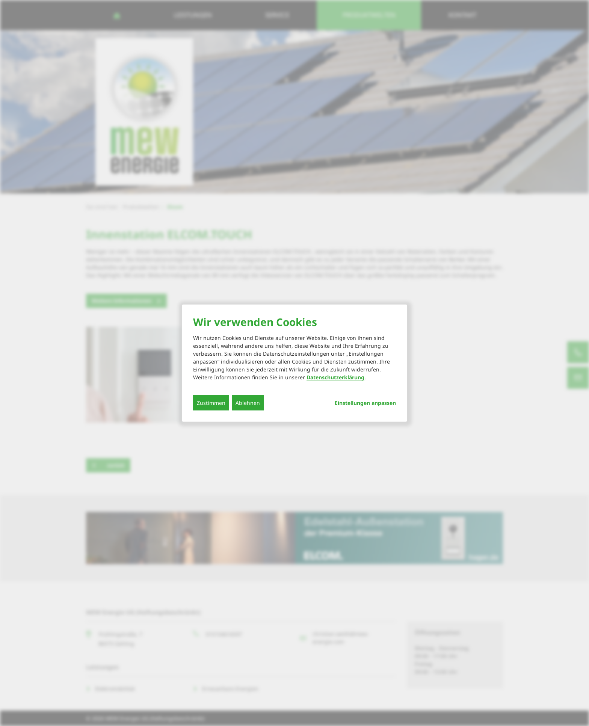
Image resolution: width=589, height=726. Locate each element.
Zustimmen (211, 402)
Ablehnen (248, 402)
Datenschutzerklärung (335, 377)
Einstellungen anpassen (365, 403)
